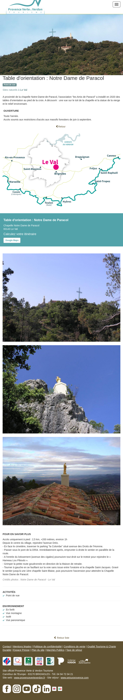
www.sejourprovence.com (75, 677)
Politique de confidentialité (47, 646)
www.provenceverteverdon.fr (29, 677)
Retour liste (61, 637)
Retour (60, 126)
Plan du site (38, 650)
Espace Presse (21, 650)
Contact (7, 646)
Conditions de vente (74, 646)
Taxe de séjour (74, 650)
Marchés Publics (55, 650)
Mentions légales (22, 646)
